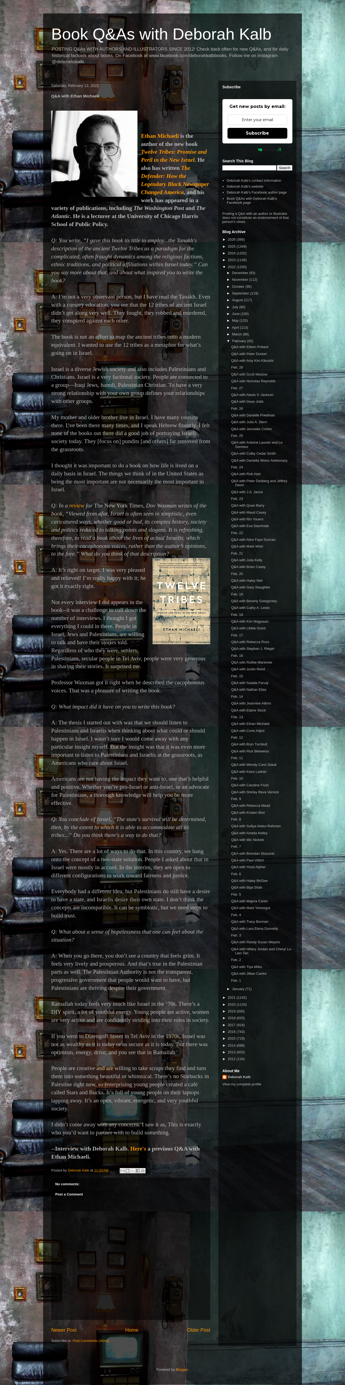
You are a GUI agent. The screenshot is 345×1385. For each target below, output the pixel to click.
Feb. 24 (237, 467)
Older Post (198, 1330)
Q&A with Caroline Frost (249, 785)
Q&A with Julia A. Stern (249, 422)
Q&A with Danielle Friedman (253, 415)
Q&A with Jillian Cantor (249, 974)
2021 (232, 997)
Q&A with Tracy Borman (249, 922)
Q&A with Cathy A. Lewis (250, 608)
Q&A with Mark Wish (247, 546)
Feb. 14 (237, 697)
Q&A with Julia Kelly (246, 560)
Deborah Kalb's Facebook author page (257, 192)
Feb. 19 (237, 594)
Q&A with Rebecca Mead (250, 806)
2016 (232, 1032)
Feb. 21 (237, 553)
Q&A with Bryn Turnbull (249, 744)
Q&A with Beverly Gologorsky (254, 601)
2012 (232, 1059)
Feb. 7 (236, 846)
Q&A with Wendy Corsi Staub (254, 765)
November (240, 280)
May (236, 320)
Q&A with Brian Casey (248, 567)
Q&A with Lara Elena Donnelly (254, 929)
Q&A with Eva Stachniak (250, 526)
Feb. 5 (236, 894)
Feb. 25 (237, 436)
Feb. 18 (237, 615)
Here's (138, 1148)
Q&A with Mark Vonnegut (250, 908)
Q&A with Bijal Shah (246, 887)
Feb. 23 (237, 499)
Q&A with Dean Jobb (247, 401)
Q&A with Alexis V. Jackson (252, 395)
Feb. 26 (237, 408)
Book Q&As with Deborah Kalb (161, 34)
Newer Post (64, 1330)
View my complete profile (241, 1084)
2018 (232, 1018)
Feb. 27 (237, 388)
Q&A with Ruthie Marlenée (251, 662)
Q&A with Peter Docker (249, 354)
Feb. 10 (237, 778)
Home (132, 1330)
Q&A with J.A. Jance (247, 492)
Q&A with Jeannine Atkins (251, 703)
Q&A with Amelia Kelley (249, 833)
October (239, 287)
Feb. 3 (236, 935)
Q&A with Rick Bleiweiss (250, 751)
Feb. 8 (236, 819)
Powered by (257, 149)
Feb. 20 (237, 574)
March (237, 334)
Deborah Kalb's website (245, 186)
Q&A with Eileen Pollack (249, 347)
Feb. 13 (237, 717)
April (236, 327)
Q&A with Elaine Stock (248, 710)
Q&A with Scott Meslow (249, 374)
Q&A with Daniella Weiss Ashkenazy (259, 460)
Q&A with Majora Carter (249, 901)
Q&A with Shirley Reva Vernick (255, 792)
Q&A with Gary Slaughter (250, 587)
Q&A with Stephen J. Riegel (252, 649)
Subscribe (257, 133)
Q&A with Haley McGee (249, 881)
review (76, 505)
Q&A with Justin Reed (248, 669)
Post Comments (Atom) (91, 1341)
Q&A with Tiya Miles (246, 967)
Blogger (182, 1370)
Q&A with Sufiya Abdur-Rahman (256, 826)
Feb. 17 (237, 635)
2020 (232, 1004)
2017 (232, 1025)
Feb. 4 (236, 915)
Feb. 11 (237, 758)
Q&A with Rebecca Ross (250, 642)
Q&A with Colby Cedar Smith (253, 453)
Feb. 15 (237, 676)
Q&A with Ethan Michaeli (250, 724)
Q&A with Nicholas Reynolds (253, 381)
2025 (232, 246)
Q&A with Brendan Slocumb (252, 853)
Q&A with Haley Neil (246, 580)
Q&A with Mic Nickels (247, 840)
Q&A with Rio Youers (247, 519)
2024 (232, 253)
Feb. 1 (236, 981)
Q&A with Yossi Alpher (248, 867)
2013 (232, 1052)
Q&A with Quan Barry (247, 505)
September (241, 293)
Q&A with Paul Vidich (247, 860)
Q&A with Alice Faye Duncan (253, 540)
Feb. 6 (236, 874)
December (240, 273)
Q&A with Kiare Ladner (249, 772)
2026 (232, 239)
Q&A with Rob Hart (245, 474)
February (239, 341)
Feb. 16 (237, 656)
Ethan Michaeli (160, 136)
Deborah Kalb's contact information (254, 180)
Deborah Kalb (239, 1077)
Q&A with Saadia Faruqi (249, 683)
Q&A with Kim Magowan (249, 621)
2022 (232, 267)
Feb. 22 (237, 533)
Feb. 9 (236, 799)
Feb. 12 (237, 737)
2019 (232, 1011)
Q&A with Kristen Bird (247, 813)
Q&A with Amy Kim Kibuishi (252, 361)
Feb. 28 (237, 367)
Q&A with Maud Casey (248, 512)
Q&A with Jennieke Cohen (251, 429)
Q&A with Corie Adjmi (247, 731)
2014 (232, 1045)
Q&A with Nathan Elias (248, 690)
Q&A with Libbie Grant (248, 628)
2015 (232, 1038)
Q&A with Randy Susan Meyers (255, 942)
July (235, 307)
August (238, 300)
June (236, 314)
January (239, 989)
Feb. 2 (236, 960)
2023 (232, 260)
